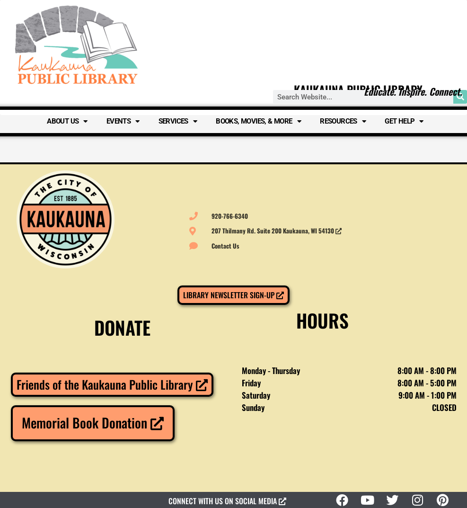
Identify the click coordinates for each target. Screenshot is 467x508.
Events (123, 121)
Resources (343, 121)
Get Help (404, 121)
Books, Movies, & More (258, 121)
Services (178, 121)
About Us (67, 121)
